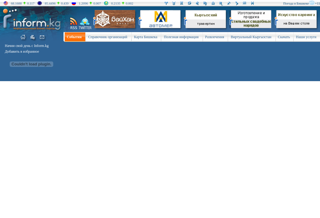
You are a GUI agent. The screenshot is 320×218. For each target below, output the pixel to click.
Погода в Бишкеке (296, 3)
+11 (317, 3)
